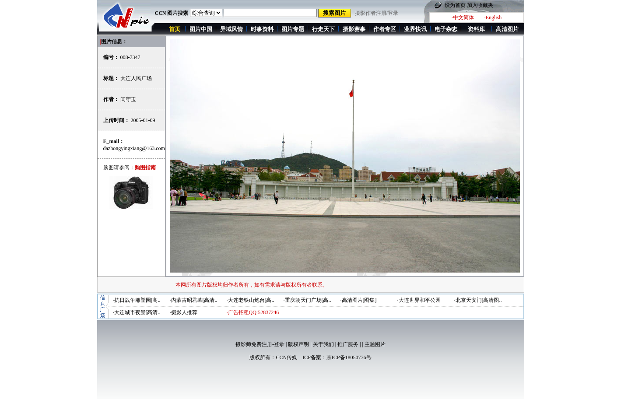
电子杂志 (446, 29)
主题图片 (375, 344)
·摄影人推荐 (183, 312)
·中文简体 (463, 17)
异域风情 (231, 29)
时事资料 (262, 29)
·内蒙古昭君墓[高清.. (194, 300)
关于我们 (323, 344)
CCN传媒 (286, 357)
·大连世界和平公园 (419, 300)
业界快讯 (415, 29)
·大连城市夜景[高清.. (137, 312)
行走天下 (323, 29)
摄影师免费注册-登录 (259, 344)
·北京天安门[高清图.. (478, 300)
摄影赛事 (354, 29)
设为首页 (455, 5)
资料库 (476, 29)
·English (493, 17)
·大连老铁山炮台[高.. (250, 300)
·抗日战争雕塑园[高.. (137, 300)
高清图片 (507, 29)
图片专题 (292, 29)
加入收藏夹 (480, 5)
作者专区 (384, 29)
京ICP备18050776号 (349, 357)
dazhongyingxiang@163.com (134, 148)
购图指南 (145, 167)
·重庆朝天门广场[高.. (307, 300)
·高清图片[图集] (358, 300)
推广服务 (347, 344)
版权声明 (298, 344)
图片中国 (200, 29)
